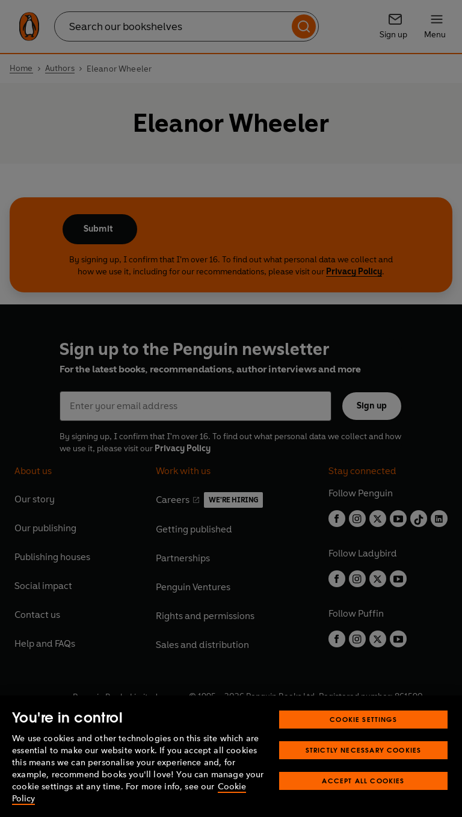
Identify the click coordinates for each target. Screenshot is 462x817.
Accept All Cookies (363, 780)
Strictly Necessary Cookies (364, 749)
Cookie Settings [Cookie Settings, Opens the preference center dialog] (363, 719)
